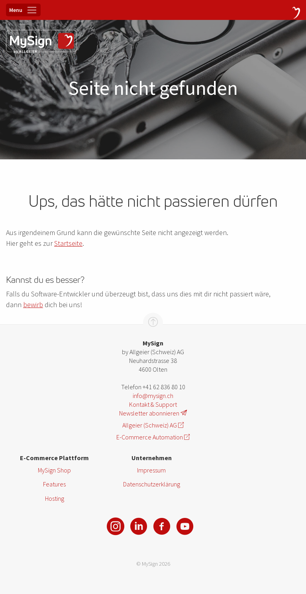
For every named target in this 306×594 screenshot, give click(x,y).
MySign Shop (54, 470)
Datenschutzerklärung (151, 484)
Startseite (68, 243)
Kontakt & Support (153, 404)
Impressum (151, 470)
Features (54, 484)
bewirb (33, 304)
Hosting (54, 498)
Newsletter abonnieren (153, 413)
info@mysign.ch (153, 396)
